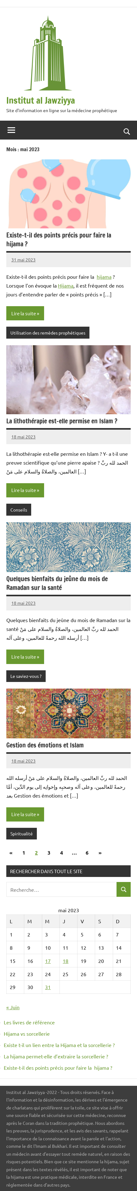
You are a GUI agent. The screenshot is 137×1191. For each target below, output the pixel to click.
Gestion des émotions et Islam (45, 745)
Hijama (65, 285)
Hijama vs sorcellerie (27, 1033)
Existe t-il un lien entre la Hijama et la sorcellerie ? (59, 1045)
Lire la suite (23, 313)
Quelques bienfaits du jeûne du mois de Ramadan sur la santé (57, 583)
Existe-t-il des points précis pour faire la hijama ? (59, 240)
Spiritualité (21, 833)
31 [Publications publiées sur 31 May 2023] (48, 987)
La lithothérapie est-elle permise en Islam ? (61, 421)
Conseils (18, 509)
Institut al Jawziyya (40, 100)
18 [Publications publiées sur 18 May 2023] (65, 961)
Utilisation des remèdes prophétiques (47, 332)
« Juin (13, 1007)
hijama (104, 276)
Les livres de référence (29, 1022)
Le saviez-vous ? (26, 676)
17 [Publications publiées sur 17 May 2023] (48, 961)
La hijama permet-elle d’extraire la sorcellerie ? (56, 1056)
